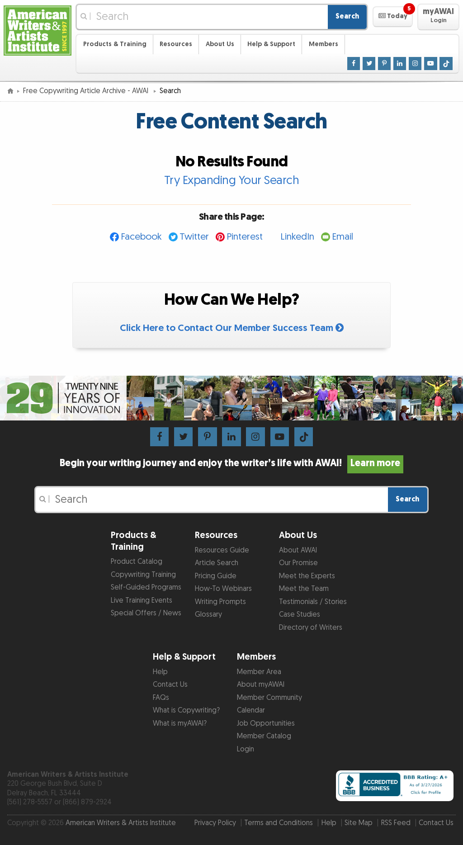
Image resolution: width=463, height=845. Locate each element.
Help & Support (271, 44)
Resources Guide (222, 550)
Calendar (251, 710)
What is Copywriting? (186, 710)
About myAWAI (260, 684)
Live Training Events (141, 600)
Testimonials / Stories (313, 602)
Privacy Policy (215, 823)
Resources (176, 44)
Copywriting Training (143, 575)
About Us (220, 44)
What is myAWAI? (180, 723)
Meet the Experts (307, 576)
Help (160, 672)
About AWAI (298, 550)
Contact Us (170, 684)
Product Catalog (136, 561)
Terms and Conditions (278, 823)
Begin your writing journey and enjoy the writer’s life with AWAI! (231, 463)
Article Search (216, 563)
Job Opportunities (266, 723)
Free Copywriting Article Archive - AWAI (86, 91)
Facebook (141, 237)
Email (342, 237)
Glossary (208, 614)
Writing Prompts (220, 602)
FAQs (161, 698)
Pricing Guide (215, 576)
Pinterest (245, 237)
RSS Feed (396, 823)
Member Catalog (264, 736)
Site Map (359, 823)
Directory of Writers (310, 628)
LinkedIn (297, 237)
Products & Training (114, 44)
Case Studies (299, 614)
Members (323, 44)
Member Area (259, 672)
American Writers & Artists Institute (121, 823)
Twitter (194, 237)
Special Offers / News (146, 613)
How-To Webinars (223, 589)
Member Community (269, 698)
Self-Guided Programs (146, 587)
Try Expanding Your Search (231, 180)
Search (347, 16)
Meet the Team (304, 589)
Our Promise (298, 563)
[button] (393, 16)
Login (245, 749)
